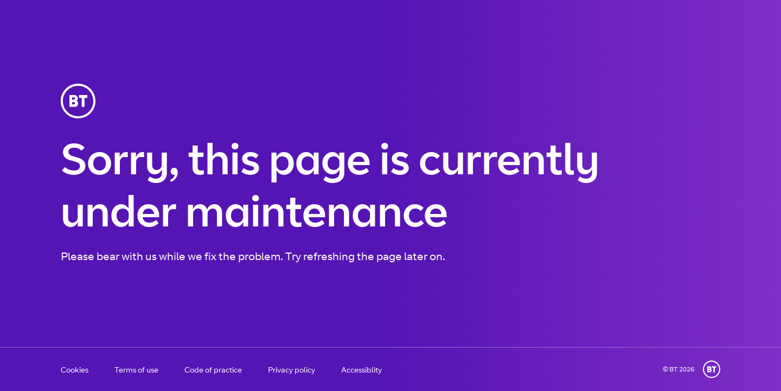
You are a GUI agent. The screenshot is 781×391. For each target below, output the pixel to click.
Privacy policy (291, 369)
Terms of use (136, 369)
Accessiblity (361, 369)
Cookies (74, 369)
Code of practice (213, 369)
